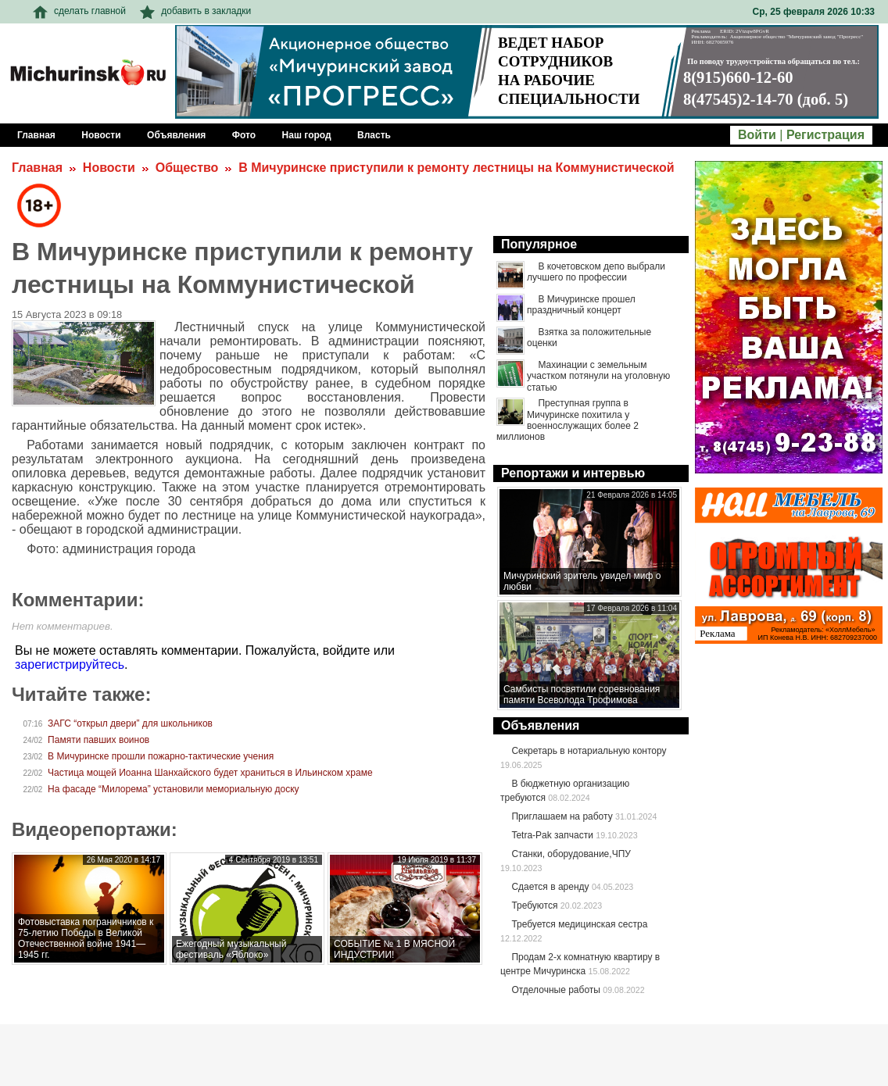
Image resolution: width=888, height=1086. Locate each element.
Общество (187, 167)
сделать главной (79, 10)
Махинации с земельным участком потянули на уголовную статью (598, 376)
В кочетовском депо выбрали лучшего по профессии (596, 272)
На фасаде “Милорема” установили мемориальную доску (173, 789)
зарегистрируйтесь (69, 664)
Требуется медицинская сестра (579, 924)
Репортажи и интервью (573, 473)
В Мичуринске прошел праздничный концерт (581, 305)
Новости (109, 167)
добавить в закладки (195, 10)
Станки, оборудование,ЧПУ (570, 853)
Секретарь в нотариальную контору (588, 750)
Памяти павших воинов (98, 739)
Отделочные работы (555, 989)
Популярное (539, 244)
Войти (757, 134)
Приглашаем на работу (561, 816)
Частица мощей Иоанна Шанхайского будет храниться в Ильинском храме (210, 772)
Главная (37, 167)
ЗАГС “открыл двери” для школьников (130, 723)
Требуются (534, 905)
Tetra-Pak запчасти (552, 835)
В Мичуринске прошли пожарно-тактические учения (161, 756)
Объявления (540, 725)
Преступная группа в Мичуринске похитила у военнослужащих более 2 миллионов (567, 420)
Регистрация (825, 134)
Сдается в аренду (550, 886)
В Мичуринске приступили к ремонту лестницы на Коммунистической (456, 167)
